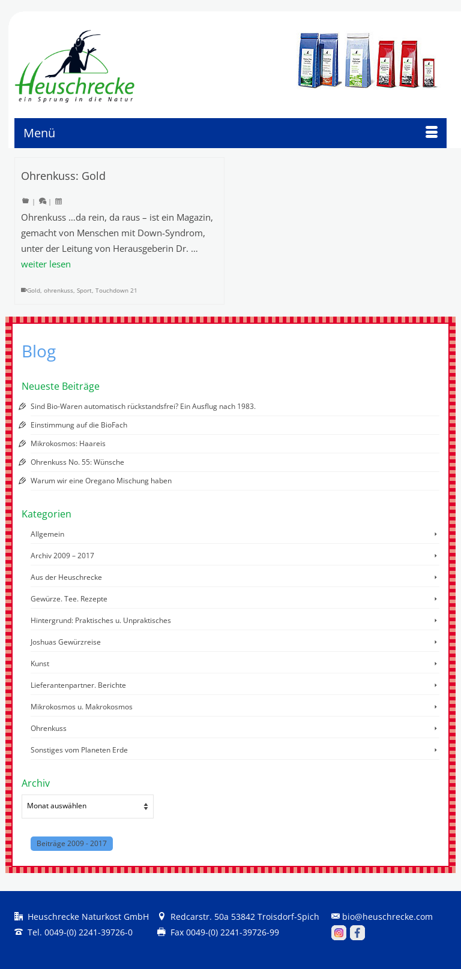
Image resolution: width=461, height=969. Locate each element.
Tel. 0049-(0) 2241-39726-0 (73, 932)
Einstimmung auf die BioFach (79, 425)
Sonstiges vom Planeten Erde (79, 750)
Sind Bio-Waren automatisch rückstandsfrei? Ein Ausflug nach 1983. (143, 406)
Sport (84, 290)
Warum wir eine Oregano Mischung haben (101, 481)
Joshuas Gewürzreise (66, 642)
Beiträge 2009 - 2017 (72, 843)
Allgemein (47, 534)
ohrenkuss (58, 290)
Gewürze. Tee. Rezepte (69, 599)
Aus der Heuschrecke (66, 577)
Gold (33, 290)
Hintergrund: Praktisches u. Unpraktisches (101, 620)
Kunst (40, 663)
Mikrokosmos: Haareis (68, 443)
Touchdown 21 (116, 290)
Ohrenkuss (49, 728)
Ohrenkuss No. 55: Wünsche (77, 462)
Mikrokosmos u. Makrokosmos (82, 707)
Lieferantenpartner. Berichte (78, 685)
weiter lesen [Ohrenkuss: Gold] (46, 264)
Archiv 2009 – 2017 (62, 555)
